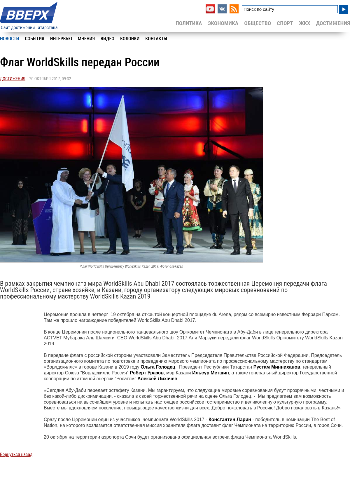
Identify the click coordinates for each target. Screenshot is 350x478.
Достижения (333, 23)
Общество (257, 23)
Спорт (285, 23)
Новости (9, 38)
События (34, 38)
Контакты (156, 38)
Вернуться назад (16, 454)
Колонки (129, 38)
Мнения (86, 38)
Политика (189, 23)
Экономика (223, 23)
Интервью (61, 38)
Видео (107, 38)
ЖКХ (304, 23)
